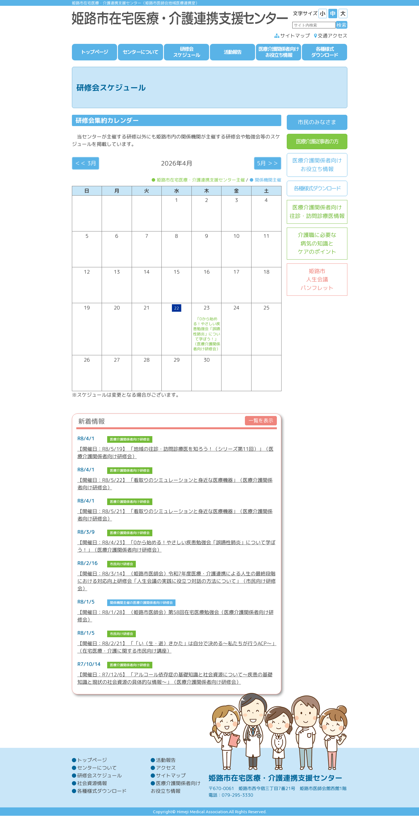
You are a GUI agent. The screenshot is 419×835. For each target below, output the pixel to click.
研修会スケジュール (99, 794)
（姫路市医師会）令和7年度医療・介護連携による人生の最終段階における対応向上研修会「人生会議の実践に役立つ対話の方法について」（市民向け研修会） (176, 582)
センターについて (97, 786)
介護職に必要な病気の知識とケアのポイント (317, 244)
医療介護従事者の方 (317, 142)
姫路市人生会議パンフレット (317, 280)
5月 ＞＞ (267, 164)
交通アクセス (332, 36)
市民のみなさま (317, 123)
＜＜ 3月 (85, 164)
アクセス (166, 786)
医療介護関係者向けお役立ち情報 (317, 166)
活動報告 (166, 779)
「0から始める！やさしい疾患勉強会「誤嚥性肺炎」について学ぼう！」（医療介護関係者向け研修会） (206, 334)
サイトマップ (295, 36)
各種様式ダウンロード (317, 189)
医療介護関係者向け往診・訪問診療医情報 (317, 212)
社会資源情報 (92, 802)
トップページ (92, 779)
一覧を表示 (260, 421)
